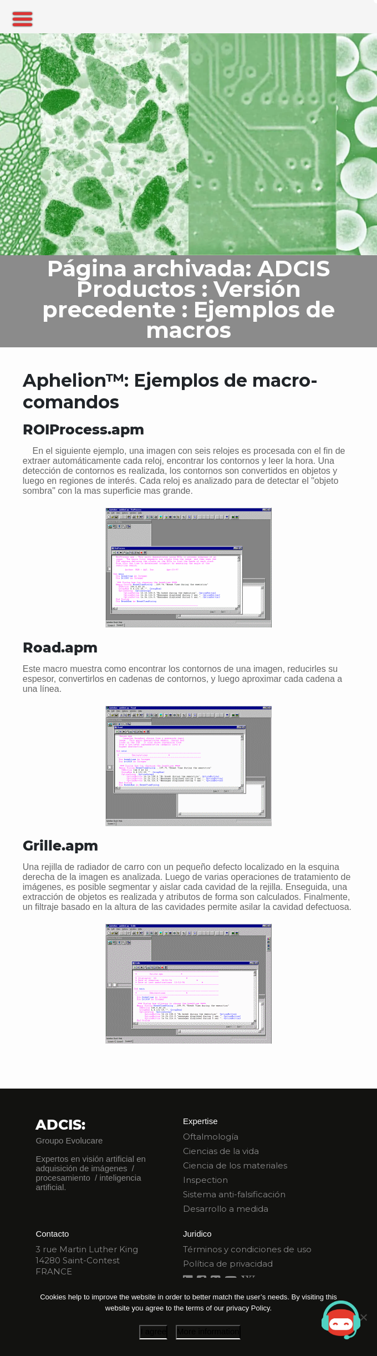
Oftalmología (210, 1136)
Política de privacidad (228, 1263)
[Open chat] (341, 1320)
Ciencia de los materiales (235, 1165)
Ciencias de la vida (221, 1151)
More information (208, 1331)
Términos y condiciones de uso (247, 1249)
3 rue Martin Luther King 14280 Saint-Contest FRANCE (86, 1260)
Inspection (205, 1180)
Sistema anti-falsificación (234, 1194)
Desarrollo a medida (225, 1208)
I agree (153, 1331)
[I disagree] (363, 1317)
